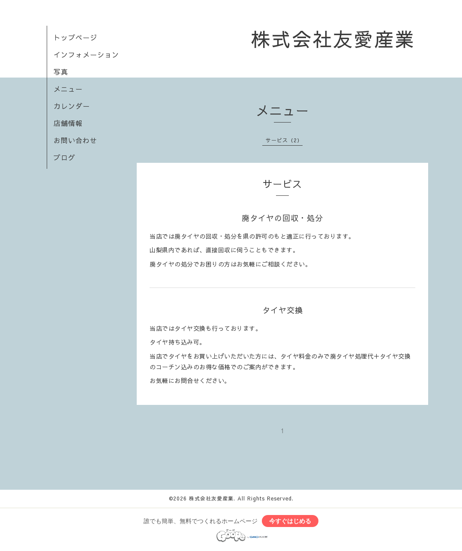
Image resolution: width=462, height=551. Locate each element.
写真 (61, 71)
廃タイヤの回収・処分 (282, 218)
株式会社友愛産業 (333, 38)
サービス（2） (284, 140)
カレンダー (72, 106)
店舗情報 (68, 123)
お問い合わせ (75, 140)
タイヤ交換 (282, 310)
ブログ (64, 157)
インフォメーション (86, 54)
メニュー (68, 88)
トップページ (75, 37)
